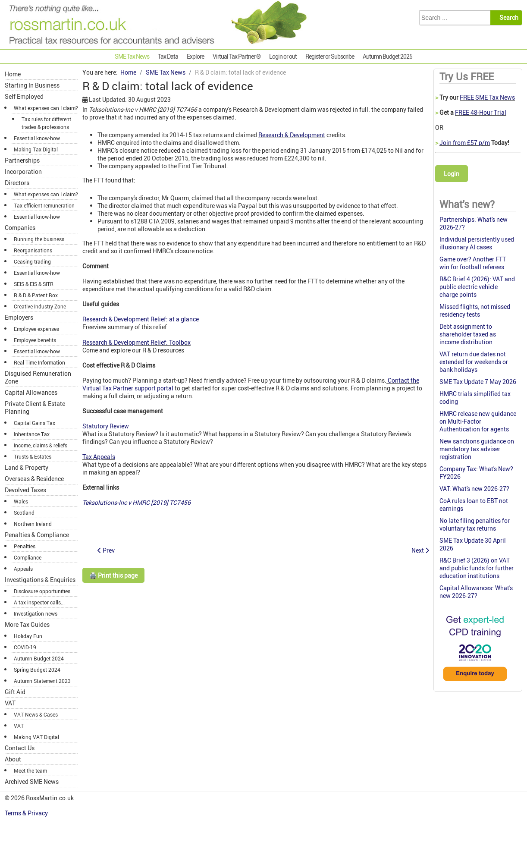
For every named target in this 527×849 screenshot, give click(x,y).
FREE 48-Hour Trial (480, 112)
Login (451, 174)
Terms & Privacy (27, 813)
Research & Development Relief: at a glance (140, 319)
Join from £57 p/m (464, 142)
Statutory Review (105, 426)
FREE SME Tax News (487, 97)
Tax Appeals (98, 457)
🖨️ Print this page (113, 575)
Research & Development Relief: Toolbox (136, 342)
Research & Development (291, 135)
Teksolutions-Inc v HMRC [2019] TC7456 (136, 502)
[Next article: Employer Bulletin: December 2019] (420, 550)
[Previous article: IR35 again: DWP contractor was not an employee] (106, 550)
